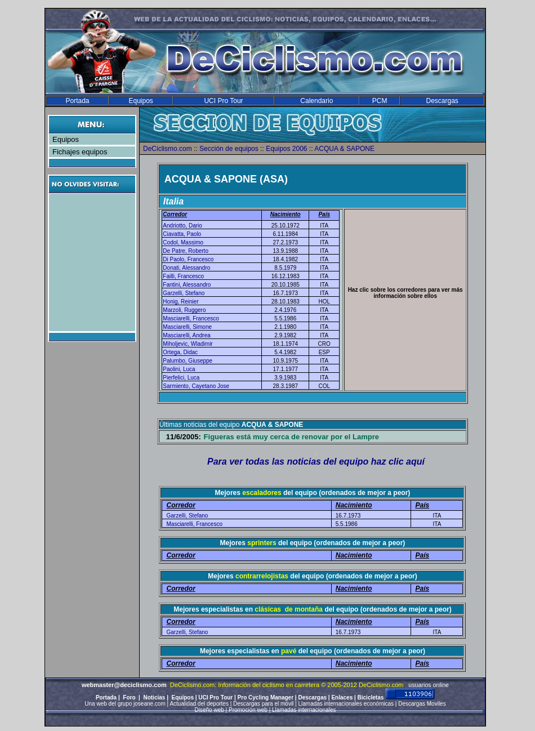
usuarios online (428, 684)
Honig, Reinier (180, 301)
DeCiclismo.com (167, 149)
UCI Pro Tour (223, 101)
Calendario (316, 101)
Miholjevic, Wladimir (187, 344)
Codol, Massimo (183, 242)
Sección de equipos (228, 149)
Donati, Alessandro (186, 268)
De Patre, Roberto (185, 251)
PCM (379, 101)
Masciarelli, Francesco (191, 318)
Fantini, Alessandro (187, 285)
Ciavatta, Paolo (182, 234)
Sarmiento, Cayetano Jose (196, 386)
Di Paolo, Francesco (188, 259)
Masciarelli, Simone (187, 327)
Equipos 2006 (286, 149)
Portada (77, 101)
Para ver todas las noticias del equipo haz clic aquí (316, 461)
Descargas (442, 101)
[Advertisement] (93, 262)
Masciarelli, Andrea (186, 335)
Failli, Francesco (183, 276)
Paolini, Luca (179, 369)
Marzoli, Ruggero (184, 310)
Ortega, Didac (180, 352)
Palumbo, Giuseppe (187, 361)
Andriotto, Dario (182, 225)
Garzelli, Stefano (183, 293)
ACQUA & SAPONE (344, 149)
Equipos (140, 101)
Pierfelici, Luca (181, 378)
